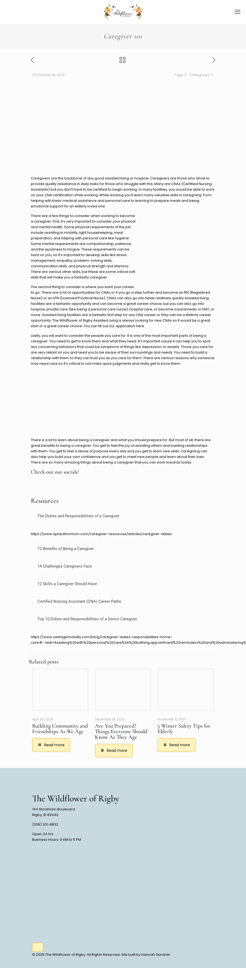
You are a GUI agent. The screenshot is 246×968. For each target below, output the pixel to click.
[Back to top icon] (37, 947)
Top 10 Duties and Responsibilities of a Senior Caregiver (87, 619)
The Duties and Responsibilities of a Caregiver (78, 516)
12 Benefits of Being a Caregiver (65, 548)
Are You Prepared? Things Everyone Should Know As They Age (121, 731)
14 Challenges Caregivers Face (64, 566)
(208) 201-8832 (45, 824)
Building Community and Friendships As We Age (60, 729)
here (140, 326)
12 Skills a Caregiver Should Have (67, 583)
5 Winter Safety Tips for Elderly (184, 729)
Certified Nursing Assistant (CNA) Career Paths (79, 601)
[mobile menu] (237, 12)
